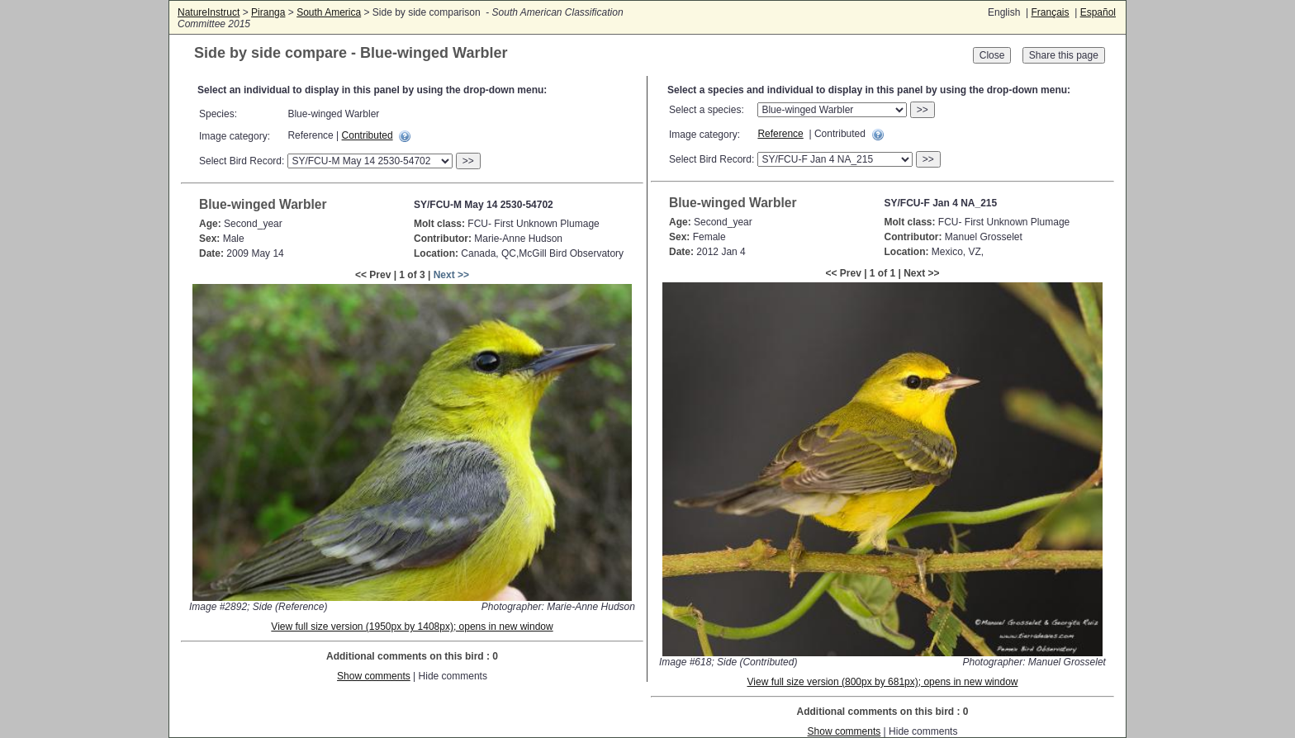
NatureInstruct (209, 12)
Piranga (268, 12)
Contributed (367, 135)
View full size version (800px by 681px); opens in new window (882, 682)
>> (468, 161)
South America (328, 12)
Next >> (451, 275)
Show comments (373, 676)
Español (1098, 12)
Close (992, 55)
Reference (780, 134)
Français (1050, 12)
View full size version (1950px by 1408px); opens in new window (412, 626)
